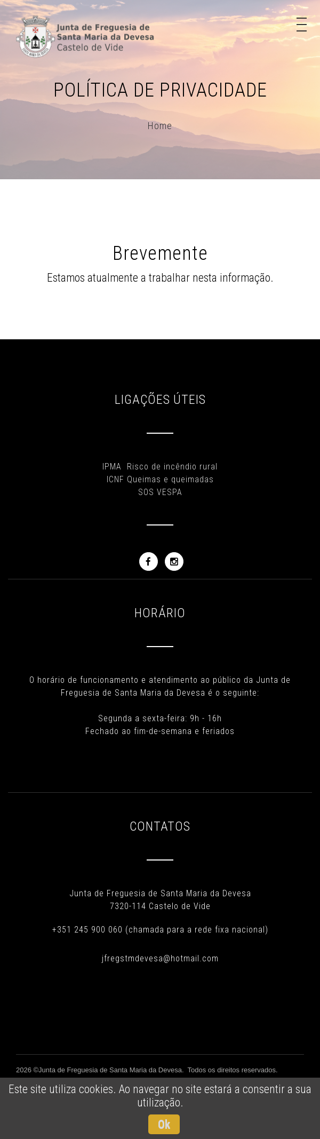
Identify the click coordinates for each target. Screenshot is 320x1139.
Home (160, 125)
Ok (164, 1124)
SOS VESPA (160, 492)
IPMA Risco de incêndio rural (160, 466)
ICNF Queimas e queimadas (160, 479)
